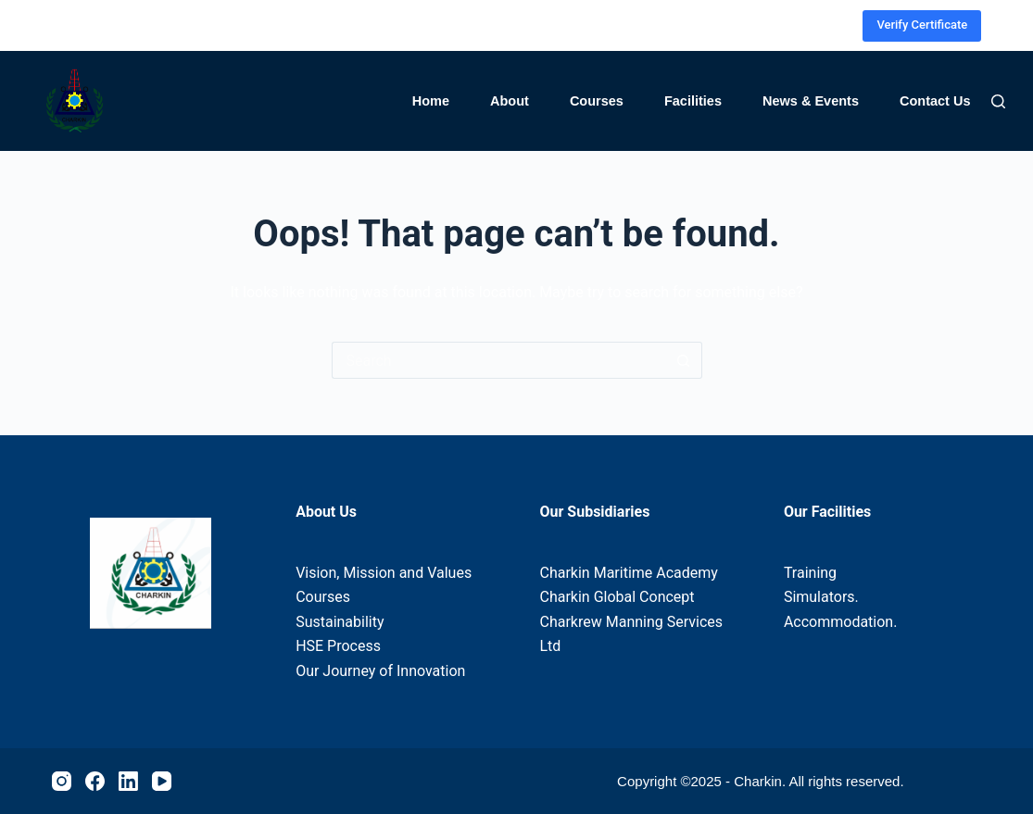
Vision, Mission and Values (384, 573)
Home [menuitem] (430, 101)
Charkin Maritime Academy (629, 573)
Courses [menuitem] (597, 101)
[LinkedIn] (809, 25)
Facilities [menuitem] (693, 101)
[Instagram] (754, 25)
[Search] (998, 101)
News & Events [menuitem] (810, 101)
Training (810, 573)
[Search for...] (498, 360)
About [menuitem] (509, 101)
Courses (323, 597)
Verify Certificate (921, 24)
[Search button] (683, 360)
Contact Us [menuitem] (935, 101)
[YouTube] (837, 25)
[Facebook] (781, 25)
